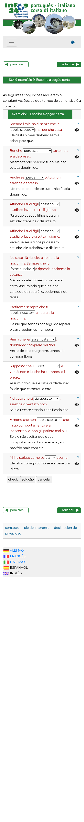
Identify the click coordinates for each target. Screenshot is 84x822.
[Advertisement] (21, 641)
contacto (12, 528)
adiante (68, 64)
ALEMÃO (17, 550)
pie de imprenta (36, 528)
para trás (17, 64)
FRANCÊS (18, 556)
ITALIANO (17, 562)
